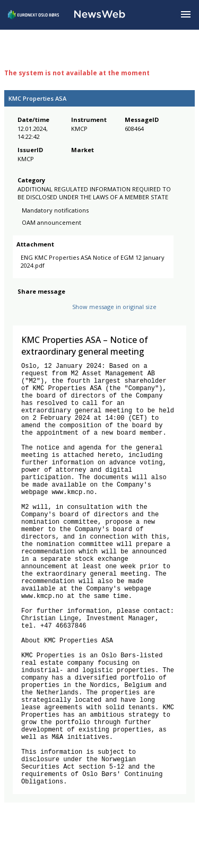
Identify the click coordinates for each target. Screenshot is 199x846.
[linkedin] (60, 315)
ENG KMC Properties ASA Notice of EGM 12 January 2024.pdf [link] (81, 267)
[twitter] (40, 315)
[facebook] (23, 315)
